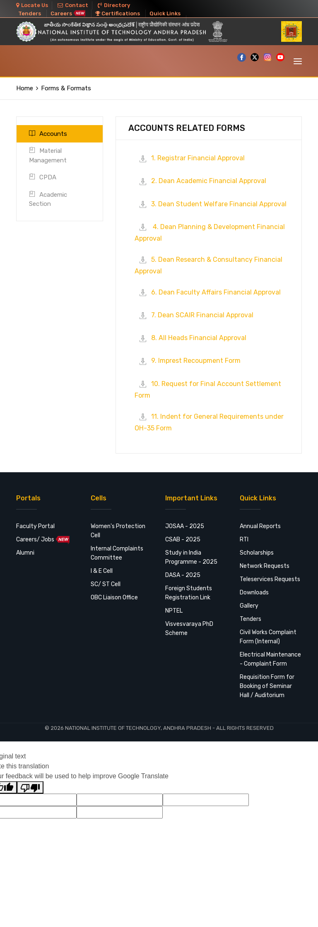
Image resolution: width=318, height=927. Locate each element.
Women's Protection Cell (118, 531)
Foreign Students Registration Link (188, 593)
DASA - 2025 (182, 575)
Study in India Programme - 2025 (191, 557)
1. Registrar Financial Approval (190, 158)
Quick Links (165, 13)
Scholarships (257, 552)
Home (24, 88)
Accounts (48, 134)
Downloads (254, 592)
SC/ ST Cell (105, 584)
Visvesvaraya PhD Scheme (189, 628)
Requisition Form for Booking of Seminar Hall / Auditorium (267, 686)
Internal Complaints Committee (117, 553)
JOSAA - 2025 (184, 526)
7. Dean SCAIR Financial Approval (194, 315)
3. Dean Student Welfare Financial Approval (211, 204)
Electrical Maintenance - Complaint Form (270, 659)
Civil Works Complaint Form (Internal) (268, 637)
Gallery (249, 605)
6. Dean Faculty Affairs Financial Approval (208, 292)
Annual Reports (260, 526)
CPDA (42, 177)
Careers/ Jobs (43, 540)
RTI (244, 539)
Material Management (48, 155)
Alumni (25, 552)
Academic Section (48, 199)
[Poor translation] (30, 787)
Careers (68, 13)
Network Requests (264, 566)
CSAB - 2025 (182, 539)
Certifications (117, 13)
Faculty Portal (35, 526)
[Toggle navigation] (298, 61)
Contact (73, 5)
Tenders (29, 13)
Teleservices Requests (270, 579)
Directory (114, 5)
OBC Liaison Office (114, 597)
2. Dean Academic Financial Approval (200, 181)
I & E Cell (102, 571)
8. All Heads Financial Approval (190, 338)
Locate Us (32, 5)
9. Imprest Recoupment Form (188, 361)
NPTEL (174, 610)
